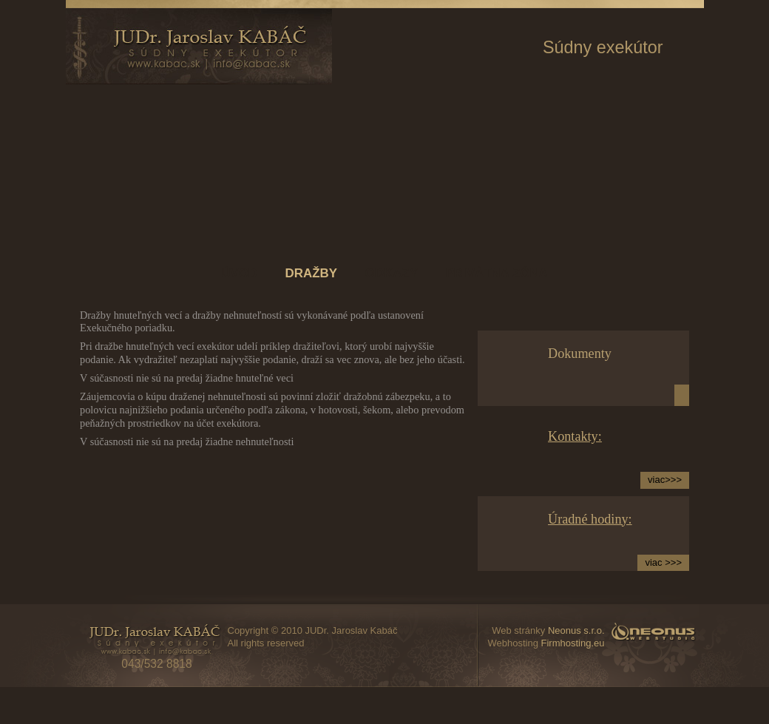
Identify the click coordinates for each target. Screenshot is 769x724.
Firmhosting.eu (573, 643)
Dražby (311, 273)
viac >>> (663, 562)
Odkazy (391, 273)
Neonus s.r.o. (576, 630)
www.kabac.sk (199, 46)
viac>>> (665, 479)
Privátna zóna (497, 273)
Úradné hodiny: (590, 519)
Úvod (239, 273)
